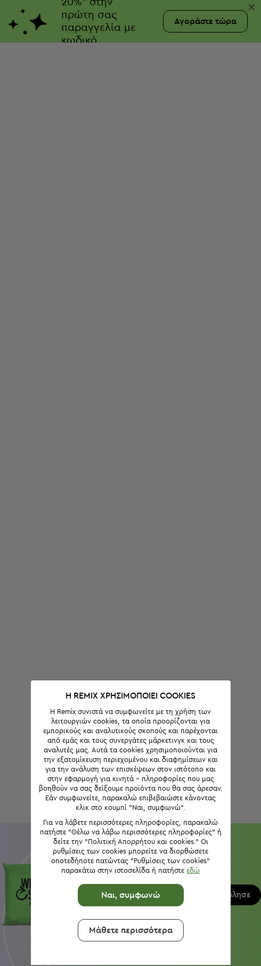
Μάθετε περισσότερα (127, 868)
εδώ (190, 808)
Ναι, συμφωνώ (127, 833)
